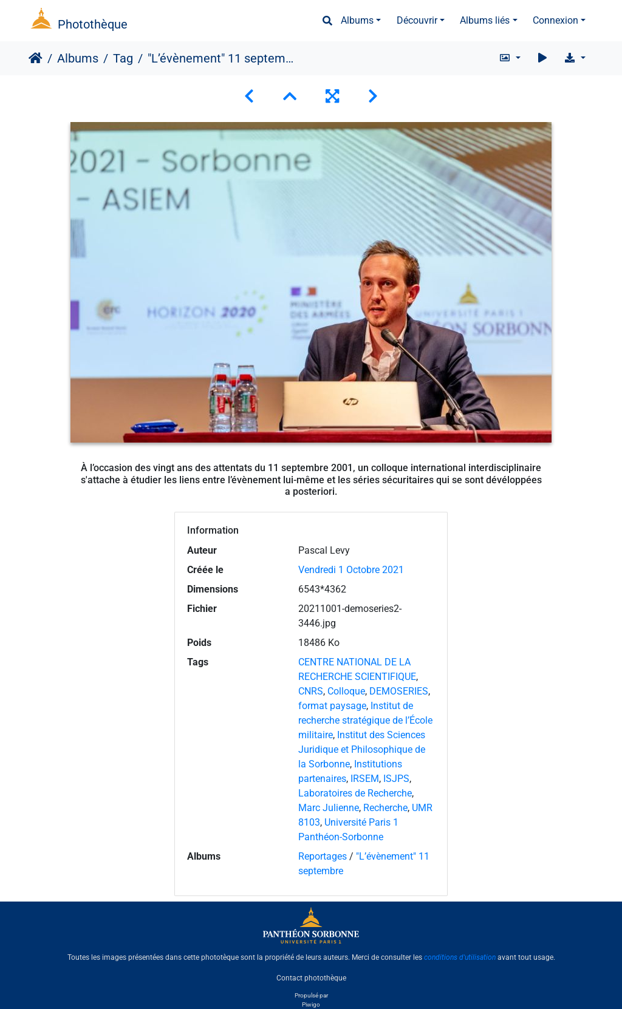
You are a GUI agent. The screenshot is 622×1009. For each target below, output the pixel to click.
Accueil (36, 58)
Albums (357, 20)
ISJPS (396, 778)
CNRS (310, 691)
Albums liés (485, 20)
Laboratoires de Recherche (355, 793)
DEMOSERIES (398, 691)
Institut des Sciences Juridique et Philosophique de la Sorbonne (361, 749)
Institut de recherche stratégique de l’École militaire (365, 720)
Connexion (555, 20)
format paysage (332, 706)
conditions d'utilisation (460, 957)
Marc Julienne (328, 808)
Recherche (385, 808)
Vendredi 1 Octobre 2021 (351, 570)
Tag (123, 58)
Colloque (346, 691)
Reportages (322, 856)
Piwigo (311, 1004)
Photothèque (93, 24)
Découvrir (417, 20)
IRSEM (364, 778)
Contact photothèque (311, 978)
